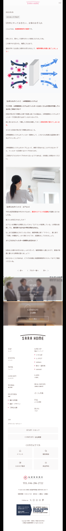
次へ (44, 270)
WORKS (20, 386)
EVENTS (20, 359)
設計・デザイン (15, 404)
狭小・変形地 (40, 366)
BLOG (46, 410)
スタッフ (33, 430)
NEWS (20, 368)
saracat (39, 369)
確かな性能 (13, 400)
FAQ (46, 401)
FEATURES (20, 395)
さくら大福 (38, 393)
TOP (20, 350)
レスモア (39, 358)
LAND (46, 376)
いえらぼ (39, 355)
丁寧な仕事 (13, 407)
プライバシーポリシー (15, 423)
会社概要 (33, 437)
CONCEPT (20, 377)
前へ (21, 270)
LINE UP (46, 350)
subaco (38, 362)
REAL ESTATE (46, 385)
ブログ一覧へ (33, 270)
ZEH (9, 419)
